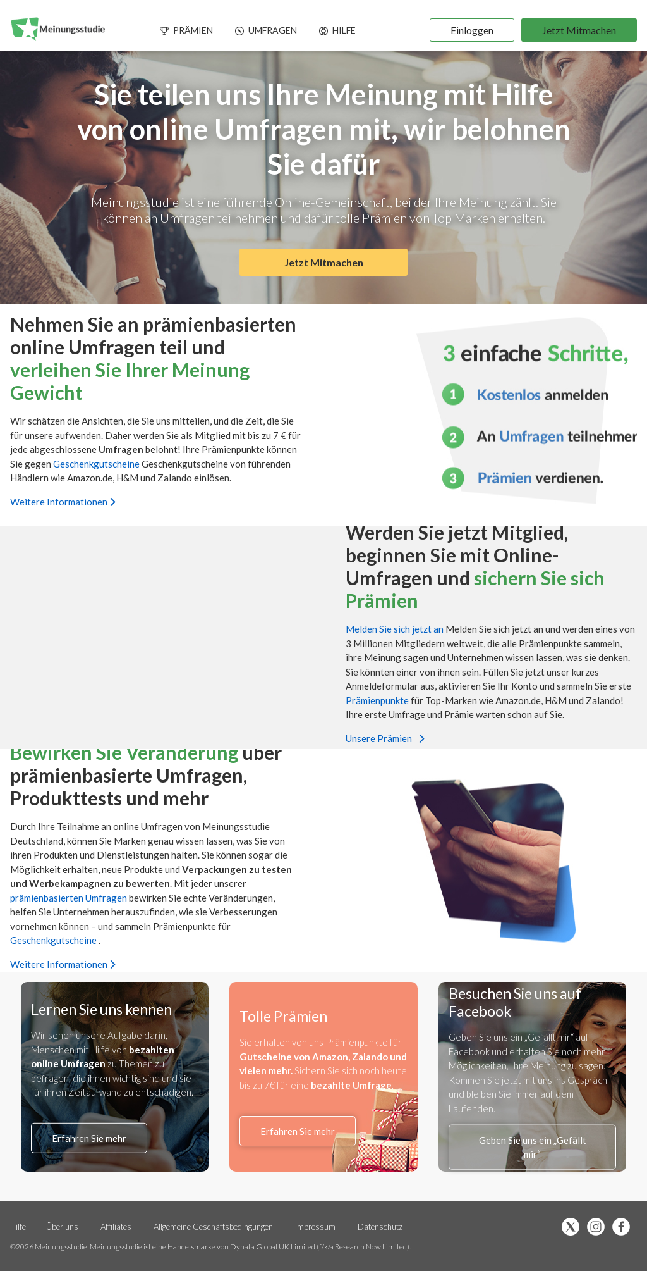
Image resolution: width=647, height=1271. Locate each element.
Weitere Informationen (62, 501)
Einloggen (471, 30)
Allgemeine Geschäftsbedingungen (214, 1227)
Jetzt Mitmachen (579, 30)
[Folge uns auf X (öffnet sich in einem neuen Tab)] (573, 1227)
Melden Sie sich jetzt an (395, 629)
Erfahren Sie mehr (89, 1138)
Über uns (62, 1227)
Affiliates (116, 1227)
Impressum (315, 1227)
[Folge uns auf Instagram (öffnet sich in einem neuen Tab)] (599, 1227)
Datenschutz (380, 1227)
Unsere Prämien (385, 738)
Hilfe (18, 1227)
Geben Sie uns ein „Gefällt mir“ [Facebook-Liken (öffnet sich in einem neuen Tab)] (532, 1147)
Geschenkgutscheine (97, 463)
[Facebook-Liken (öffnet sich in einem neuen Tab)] (624, 1227)
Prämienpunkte (378, 700)
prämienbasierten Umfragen (69, 897)
